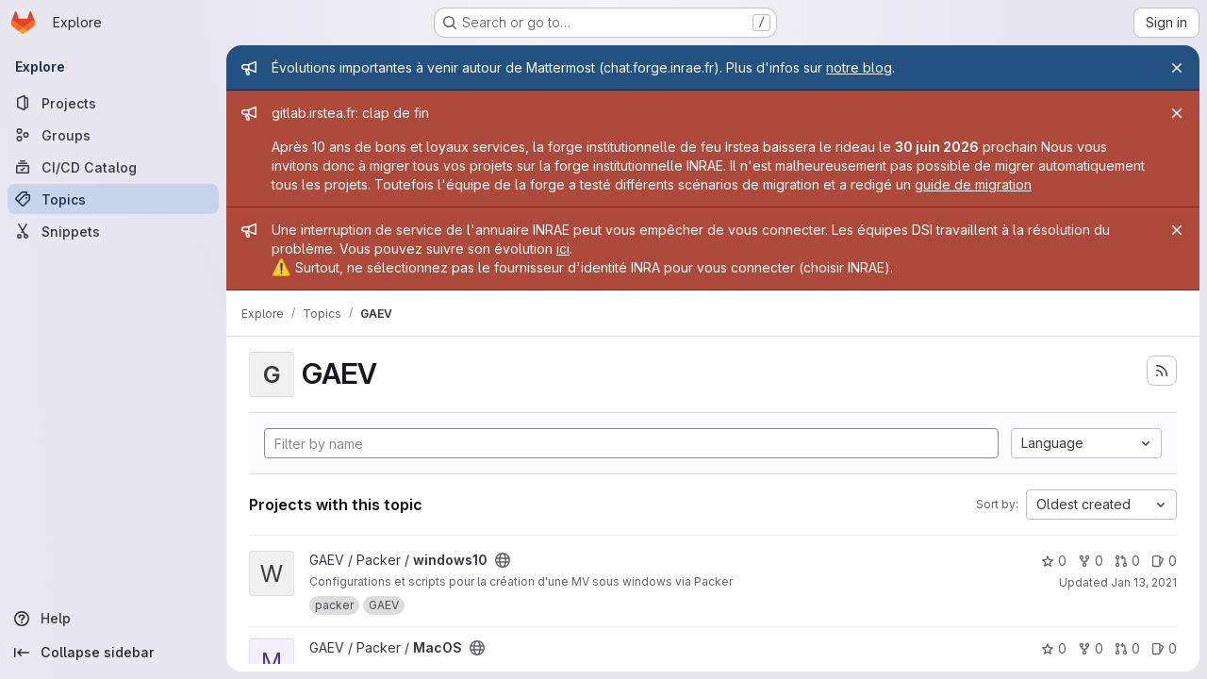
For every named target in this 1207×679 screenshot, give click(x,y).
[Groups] (113, 135)
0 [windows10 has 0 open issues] (1164, 561)
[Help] (113, 619)
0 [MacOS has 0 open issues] (1164, 648)
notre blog (859, 67)
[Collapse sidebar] (113, 653)
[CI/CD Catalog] (113, 167)
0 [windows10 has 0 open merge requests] (1127, 561)
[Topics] (113, 199)
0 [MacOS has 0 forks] (1090, 648)
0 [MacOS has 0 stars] (1053, 648)
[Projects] (113, 103)
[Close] (1177, 68)
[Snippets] (113, 231)
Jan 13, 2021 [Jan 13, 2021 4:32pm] (1144, 582)
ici (563, 248)
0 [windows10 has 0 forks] (1090, 561)
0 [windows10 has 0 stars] (1053, 561)
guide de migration (973, 184)
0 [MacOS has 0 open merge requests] (1127, 648)
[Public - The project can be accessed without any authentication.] (502, 560)
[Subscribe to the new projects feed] (1162, 371)
